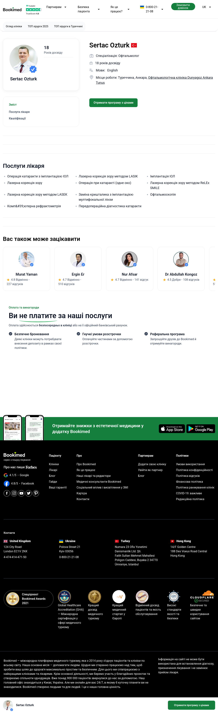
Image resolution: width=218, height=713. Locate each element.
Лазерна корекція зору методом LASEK (37, 194)
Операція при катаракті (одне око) (105, 183)
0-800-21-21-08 (152, 9)
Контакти (83, 499)
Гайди (53, 481)
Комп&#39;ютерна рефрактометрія (34, 206)
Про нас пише (20, 467)
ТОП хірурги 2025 (38, 26)
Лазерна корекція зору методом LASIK (108, 176)
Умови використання (190, 464)
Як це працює (86, 470)
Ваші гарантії (58, 487)
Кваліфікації (17, 118)
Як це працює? (120, 9)
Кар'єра (82, 493)
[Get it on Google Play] (200, 428)
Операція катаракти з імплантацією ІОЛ (37, 176)
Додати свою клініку (152, 464)
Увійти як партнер (150, 470)
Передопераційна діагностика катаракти (110, 206)
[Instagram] (14, 493)
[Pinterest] (36, 493)
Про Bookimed (86, 464)
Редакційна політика (190, 499)
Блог (52, 476)
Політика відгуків (188, 476)
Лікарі (53, 470)
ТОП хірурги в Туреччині (68, 26)
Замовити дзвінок (183, 6)
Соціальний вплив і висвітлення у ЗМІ (102, 487)
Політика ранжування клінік (195, 487)
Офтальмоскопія (163, 194)
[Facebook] (7, 493)
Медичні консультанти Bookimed (99, 481)
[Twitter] (28, 493)
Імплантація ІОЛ (162, 176)
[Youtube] (21, 493)
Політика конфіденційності (194, 470)
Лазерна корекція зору (24, 183)
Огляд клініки (14, 26)
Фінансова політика (189, 481)
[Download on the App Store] (172, 428)
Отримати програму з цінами (113, 102)
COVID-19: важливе (189, 493)
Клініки (54, 464)
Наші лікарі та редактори (94, 476)
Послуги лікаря (19, 112)
